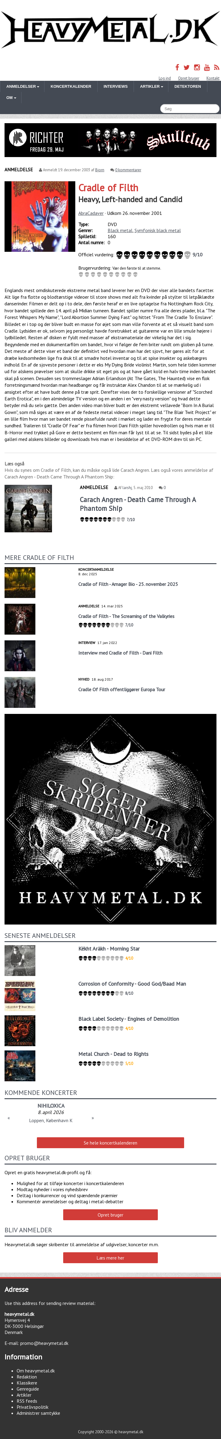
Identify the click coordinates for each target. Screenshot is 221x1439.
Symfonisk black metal (158, 230)
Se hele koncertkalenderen (110, 1143)
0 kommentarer (128, 169)
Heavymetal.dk (110, 30)
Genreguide (28, 1389)
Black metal (120, 230)
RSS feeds (27, 1401)
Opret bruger (188, 78)
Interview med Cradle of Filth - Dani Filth (120, 653)
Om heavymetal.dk (36, 1371)
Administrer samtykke (38, 1413)
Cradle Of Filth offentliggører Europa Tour (121, 689)
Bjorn (99, 169)
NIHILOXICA (50, 1105)
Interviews (116, 86)
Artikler (24, 1395)
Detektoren (187, 86)
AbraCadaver (91, 213)
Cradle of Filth (108, 187)
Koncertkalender (70, 86)
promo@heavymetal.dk (44, 1343)
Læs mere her (110, 1258)
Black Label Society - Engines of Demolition (128, 1018)
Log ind (165, 78)
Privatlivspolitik (32, 1407)
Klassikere (27, 1383)
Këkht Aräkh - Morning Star (109, 948)
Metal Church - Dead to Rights (113, 1053)
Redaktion (27, 1377)
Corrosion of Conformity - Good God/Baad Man (132, 983)
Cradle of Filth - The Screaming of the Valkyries (126, 616)
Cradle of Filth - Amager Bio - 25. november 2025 (128, 584)
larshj (127, 487)
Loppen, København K (51, 1120)
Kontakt (212, 78)
